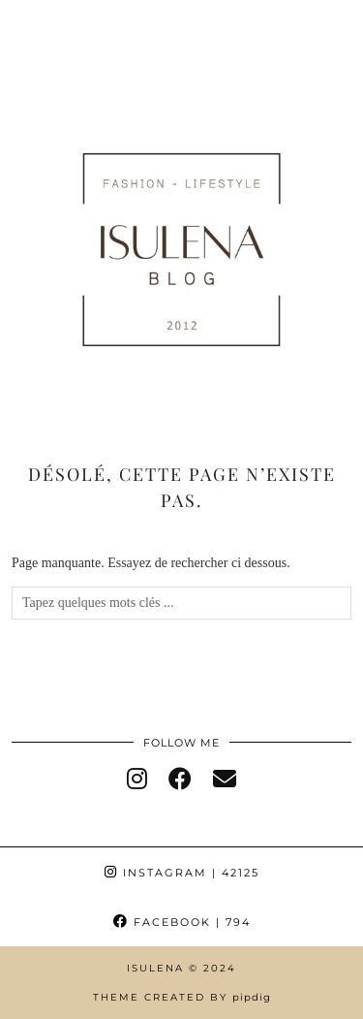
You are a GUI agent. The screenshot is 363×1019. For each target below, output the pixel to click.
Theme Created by (182, 997)
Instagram (182, 872)
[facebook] (180, 779)
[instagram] (137, 779)
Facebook (182, 922)
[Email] (224, 779)
